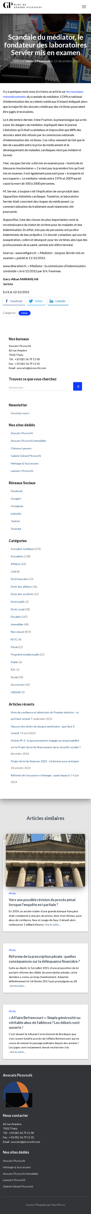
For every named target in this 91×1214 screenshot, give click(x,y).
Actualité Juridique (22, 548)
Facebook (17, 491)
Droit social (17, 609)
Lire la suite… (53, 924)
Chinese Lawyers (21, 448)
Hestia (30, 1204)
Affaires (16, 564)
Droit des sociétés (22, 594)
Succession (18, 684)
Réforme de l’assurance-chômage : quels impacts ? (41, 775)
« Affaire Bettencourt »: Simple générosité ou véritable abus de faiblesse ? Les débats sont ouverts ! (44, 1023)
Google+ (16, 498)
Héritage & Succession (25, 463)
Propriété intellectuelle (25, 654)
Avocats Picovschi (22, 433)
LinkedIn (16, 513)
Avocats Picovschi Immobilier (28, 440)
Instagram (17, 506)
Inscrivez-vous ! (20, 413)
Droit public (18, 601)
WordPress (58, 1204)
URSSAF (16, 692)
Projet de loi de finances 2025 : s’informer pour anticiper (45, 761)
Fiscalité (16, 616)
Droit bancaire (19, 579)
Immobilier (17, 624)
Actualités (17, 556)
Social (14, 677)
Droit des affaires (21, 586)
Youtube (16, 528)
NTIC (14, 639)
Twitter (15, 521)
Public (14, 662)
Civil (13, 571)
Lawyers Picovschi (22, 470)
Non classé (17, 631)
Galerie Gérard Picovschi (26, 455)
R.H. (13, 669)
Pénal (24, 313)
